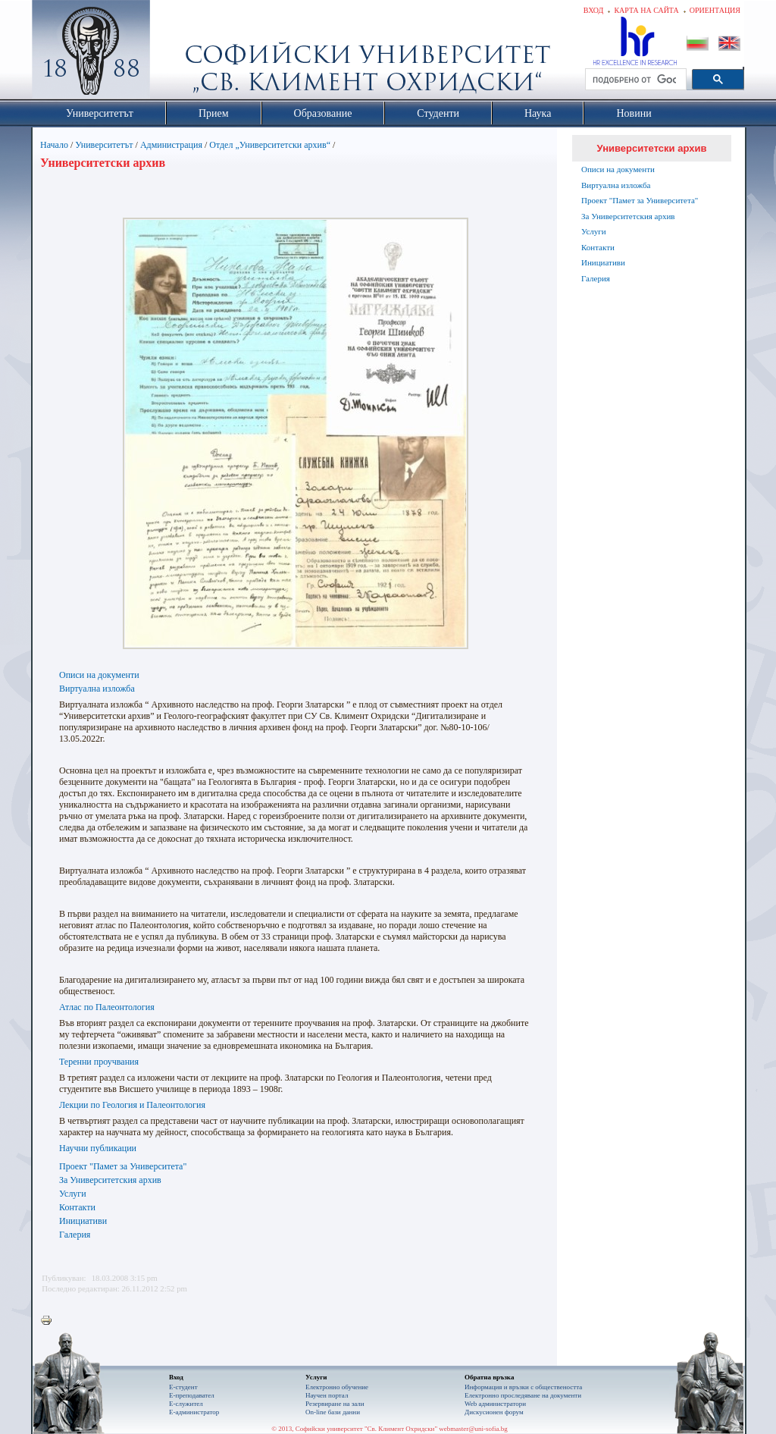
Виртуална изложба (97, 688)
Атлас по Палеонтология (107, 1007)
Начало (54, 145)
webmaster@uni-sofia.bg (473, 1428)
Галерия (74, 1234)
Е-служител (186, 1403)
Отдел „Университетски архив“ (269, 145)
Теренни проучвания (99, 1061)
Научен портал (326, 1395)
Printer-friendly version (50, 1321)
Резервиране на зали (335, 1403)
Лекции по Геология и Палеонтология (132, 1105)
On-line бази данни (332, 1412)
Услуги (72, 1193)
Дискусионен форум (494, 1412)
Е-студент (183, 1387)
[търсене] (634, 79)
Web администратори (495, 1403)
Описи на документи (99, 675)
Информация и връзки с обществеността (523, 1387)
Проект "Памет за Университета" (122, 1166)
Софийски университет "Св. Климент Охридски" (176, 53)
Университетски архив (652, 148)
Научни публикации (97, 1148)
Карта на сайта (646, 10)
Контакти (77, 1207)
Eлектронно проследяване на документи (523, 1395)
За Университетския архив (110, 1180)
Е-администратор (194, 1412)
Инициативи (83, 1221)
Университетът (104, 145)
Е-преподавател (191, 1395)
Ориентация (715, 10)
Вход (594, 10)
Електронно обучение (336, 1387)
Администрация (171, 145)
